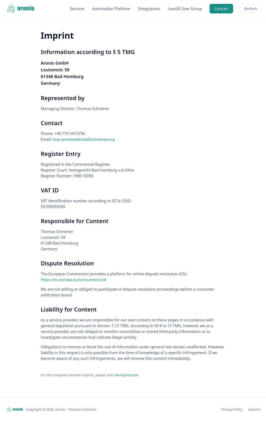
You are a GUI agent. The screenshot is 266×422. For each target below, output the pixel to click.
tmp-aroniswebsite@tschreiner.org (84, 139)
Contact (221, 8)
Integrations (149, 8)
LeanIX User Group (185, 8)
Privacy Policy (231, 409)
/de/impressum (126, 375)
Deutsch (250, 8)
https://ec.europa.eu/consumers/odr (74, 279)
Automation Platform (111, 8)
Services (77, 8)
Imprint (254, 409)
